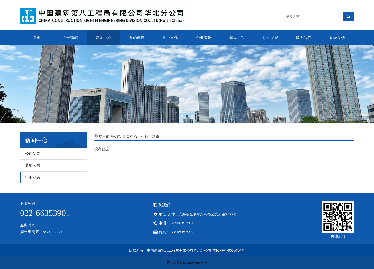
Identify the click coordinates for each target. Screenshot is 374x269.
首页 (37, 37)
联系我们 (304, 37)
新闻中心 (103, 37)
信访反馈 (337, 37)
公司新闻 (32, 153)
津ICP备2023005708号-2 (187, 262)
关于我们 (70, 37)
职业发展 (270, 37)
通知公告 (32, 165)
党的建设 (137, 37)
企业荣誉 (203, 37)
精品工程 (237, 37)
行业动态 (32, 177)
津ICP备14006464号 (228, 250)
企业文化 (170, 37)
